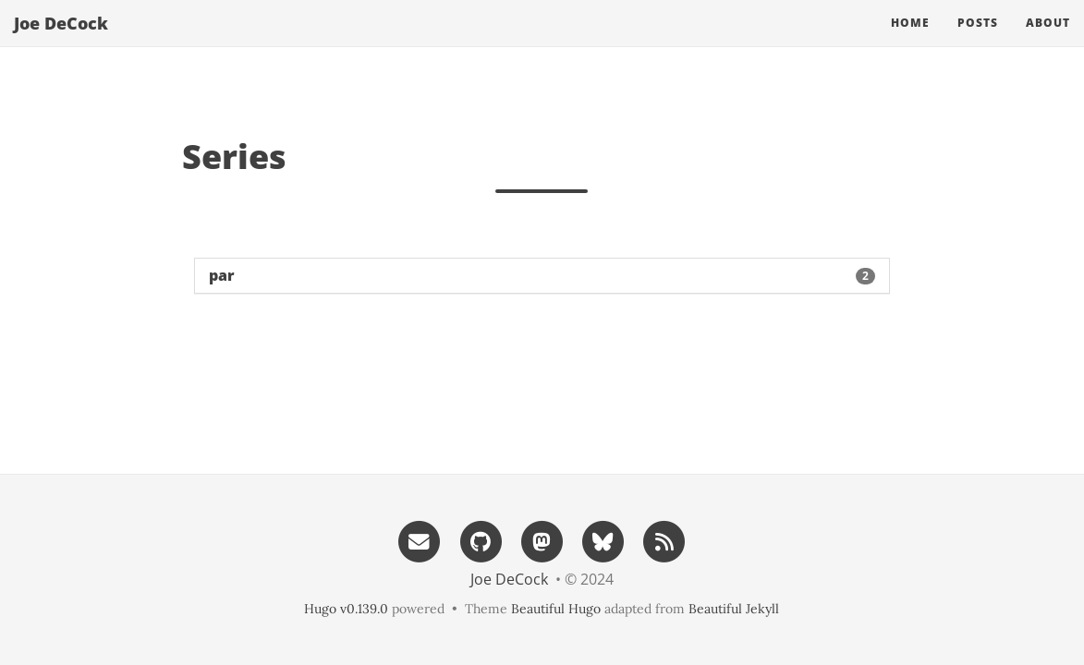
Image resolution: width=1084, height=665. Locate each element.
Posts (977, 41)
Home (910, 41)
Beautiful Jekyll (733, 608)
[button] (542, 276)
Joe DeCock (61, 41)
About (1048, 41)
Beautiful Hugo (556, 608)
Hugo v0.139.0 (346, 608)
